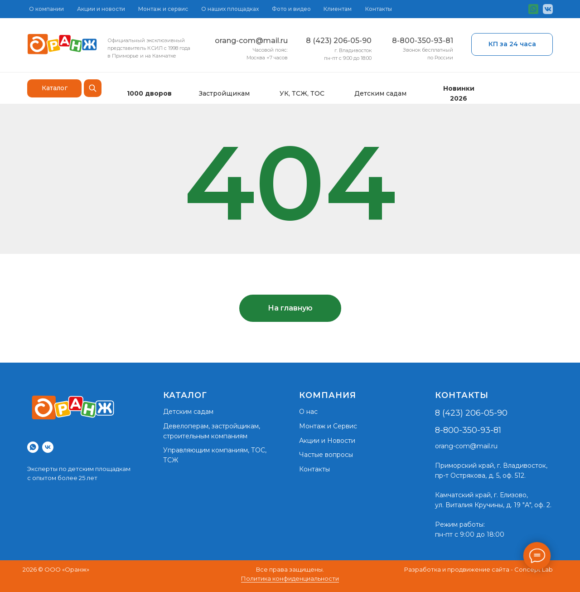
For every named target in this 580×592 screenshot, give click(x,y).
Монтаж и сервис (163, 8)
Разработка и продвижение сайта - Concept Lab (478, 569)
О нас (308, 412)
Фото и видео (291, 8)
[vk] (47, 447)
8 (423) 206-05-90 (339, 40)
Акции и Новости (327, 441)
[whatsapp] (33, 447)
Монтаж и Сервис (328, 426)
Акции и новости (101, 8)
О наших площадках (230, 8)
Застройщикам (224, 93)
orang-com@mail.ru (251, 40)
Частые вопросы (326, 455)
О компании (46, 8)
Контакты (378, 8)
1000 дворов (149, 93)
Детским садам (380, 93)
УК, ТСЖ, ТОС (302, 93)
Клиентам (338, 8)
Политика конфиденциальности (290, 578)
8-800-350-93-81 (422, 40)
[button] (512, 44)
